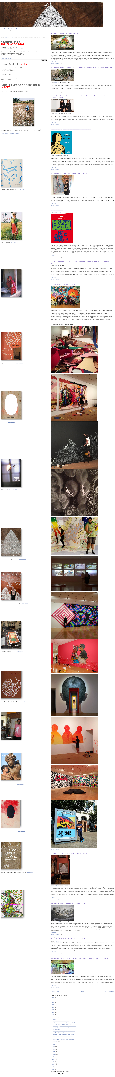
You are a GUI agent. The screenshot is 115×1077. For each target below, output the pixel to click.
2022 (53, 1004)
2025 (53, 999)
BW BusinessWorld (58, 941)
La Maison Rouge (57, 212)
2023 (53, 1002)
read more (54, 61)
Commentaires (5, 33)
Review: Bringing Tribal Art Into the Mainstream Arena (71, 129)
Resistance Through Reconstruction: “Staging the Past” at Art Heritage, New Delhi (81, 67)
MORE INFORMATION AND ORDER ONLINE (11, 133)
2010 (53, 1064)
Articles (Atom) (60, 993)
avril (54, 1049)
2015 (53, 1056)
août (54, 1042)
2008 (53, 1068)
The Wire (56, 155)
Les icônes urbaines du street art (63, 284)
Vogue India (56, 113)
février (54, 1052)
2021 (53, 1005)
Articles (4, 30)
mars (54, 1051)
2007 (53, 1069)
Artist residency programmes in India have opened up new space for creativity (80, 958)
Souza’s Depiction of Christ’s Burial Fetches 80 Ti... (64, 1031)
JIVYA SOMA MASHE (9, 37)
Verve (55, 50)
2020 (53, 1007)
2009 (53, 1066)
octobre (55, 1019)
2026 (53, 997)
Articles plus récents (55, 991)
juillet (54, 1044)
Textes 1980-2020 (13, 489)
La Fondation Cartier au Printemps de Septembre (69, 853)
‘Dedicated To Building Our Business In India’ (68, 939)
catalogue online (23, 189)
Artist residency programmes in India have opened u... (64, 1039)
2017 (53, 1012)
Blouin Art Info (57, 82)
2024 (53, 1000)
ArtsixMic (56, 308)
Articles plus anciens (109, 991)
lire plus (53, 255)
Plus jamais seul (57, 210)
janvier (54, 1054)
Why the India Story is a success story (65, 33)
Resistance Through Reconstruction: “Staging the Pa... (64, 1022)
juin (54, 1046)
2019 (53, 1009)
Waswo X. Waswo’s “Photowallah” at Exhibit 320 (69, 903)
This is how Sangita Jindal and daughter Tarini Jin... (64, 1024)
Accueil (82, 991)
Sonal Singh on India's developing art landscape (69, 173)
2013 (53, 1059)
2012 (53, 1061)
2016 (53, 1014)
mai (54, 1047)
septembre (55, 1041)
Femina (55, 195)
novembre (55, 1017)
